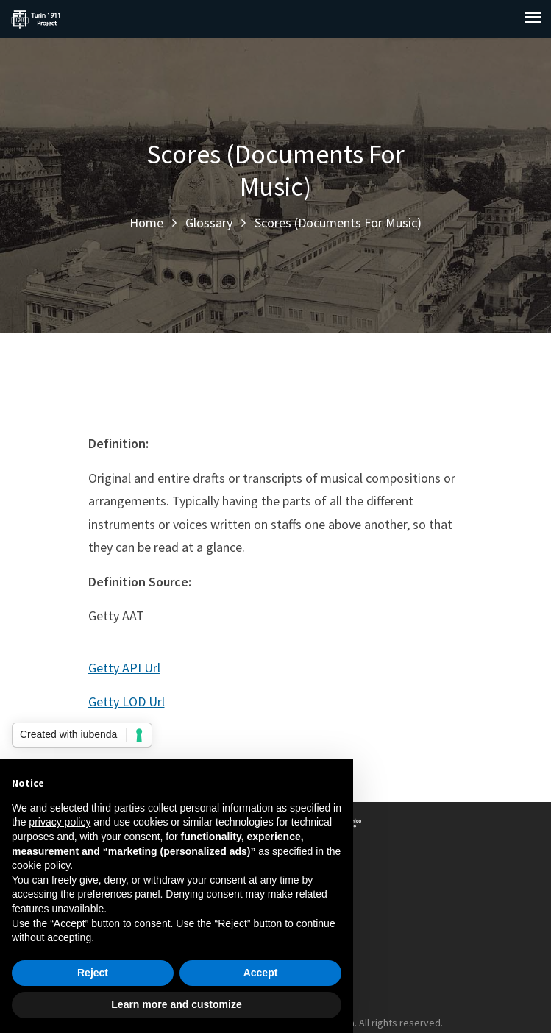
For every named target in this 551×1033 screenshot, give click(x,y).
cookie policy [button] (41, 865)
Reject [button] (92, 973)
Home (146, 222)
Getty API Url (124, 667)
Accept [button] (260, 973)
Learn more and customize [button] (176, 1004)
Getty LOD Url (126, 701)
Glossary (208, 222)
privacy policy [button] (59, 822)
